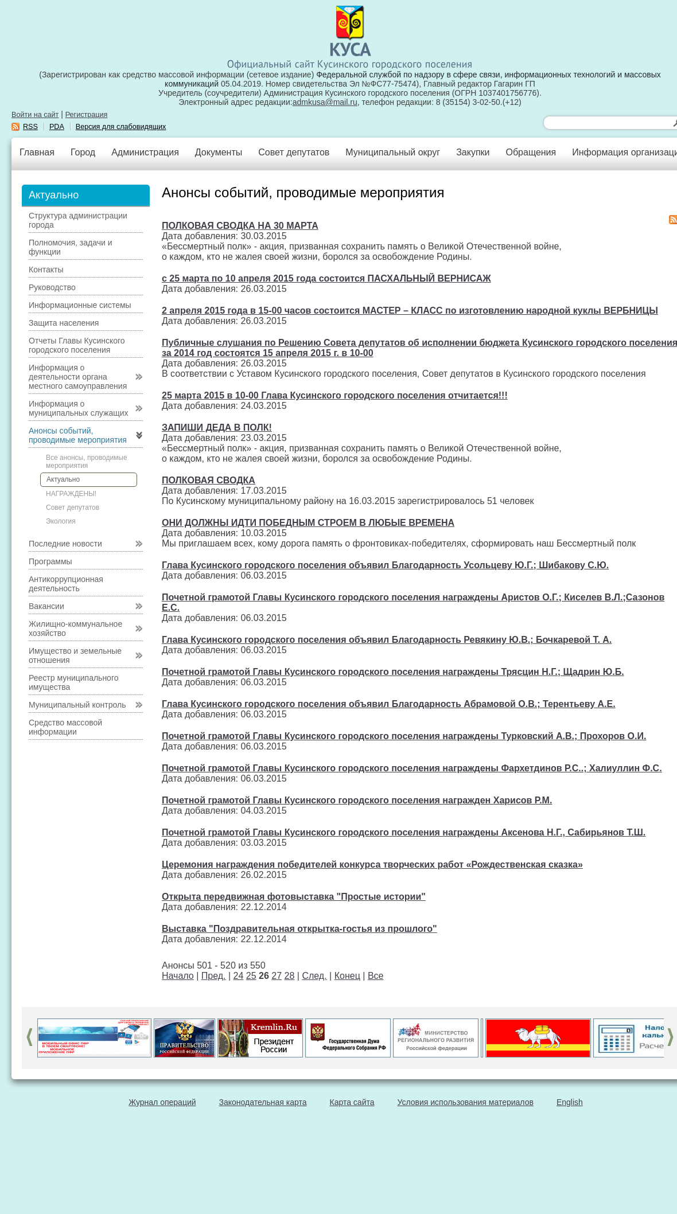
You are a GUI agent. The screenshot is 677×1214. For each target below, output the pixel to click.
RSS (30, 127)
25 (251, 976)
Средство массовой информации (65, 727)
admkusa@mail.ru (325, 102)
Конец (347, 976)
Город (83, 152)
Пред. (213, 976)
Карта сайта (352, 1102)
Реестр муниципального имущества (74, 682)
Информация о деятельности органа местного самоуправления (78, 377)
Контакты (46, 269)
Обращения (530, 152)
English (570, 1102)
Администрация (145, 152)
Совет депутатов (293, 152)
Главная (37, 152)
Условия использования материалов (466, 1102)
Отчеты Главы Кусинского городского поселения (77, 345)
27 (276, 976)
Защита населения (64, 322)
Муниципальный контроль (77, 704)
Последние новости (65, 543)
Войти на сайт (35, 115)
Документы (218, 152)
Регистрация (86, 115)
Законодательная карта (263, 1102)
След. (314, 976)
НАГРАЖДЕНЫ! (71, 494)
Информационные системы (80, 305)
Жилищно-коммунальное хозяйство (75, 628)
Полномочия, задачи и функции (70, 247)
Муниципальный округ (392, 152)
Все (376, 976)
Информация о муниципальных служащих (79, 408)
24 (239, 976)
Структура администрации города (78, 220)
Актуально (63, 479)
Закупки (472, 152)
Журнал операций (162, 1102)
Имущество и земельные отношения (75, 655)
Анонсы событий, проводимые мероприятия (78, 435)
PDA (56, 127)
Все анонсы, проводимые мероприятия (86, 462)
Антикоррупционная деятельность (66, 584)
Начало (178, 976)
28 (290, 976)
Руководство (52, 287)
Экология (61, 521)
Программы (50, 561)
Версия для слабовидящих (121, 127)
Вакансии (46, 606)
